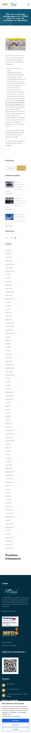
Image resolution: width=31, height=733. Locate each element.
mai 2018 (7, 520)
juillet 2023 (8, 340)
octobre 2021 (9, 399)
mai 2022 (7, 382)
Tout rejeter (16, 729)
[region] (15, 717)
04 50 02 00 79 (11, 684)
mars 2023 (8, 354)
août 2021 (8, 402)
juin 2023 (7, 344)
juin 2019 (7, 489)
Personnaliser (15, 725)
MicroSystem (12, 611)
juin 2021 (7, 409)
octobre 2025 (9, 268)
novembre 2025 (9, 264)
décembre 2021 (9, 392)
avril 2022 (8, 385)
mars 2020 (8, 461)
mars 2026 (8, 254)
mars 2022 (8, 389)
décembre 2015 (9, 548)
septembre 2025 (9, 271)
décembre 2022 (9, 364)
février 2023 (8, 357)
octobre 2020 (9, 437)
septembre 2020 (9, 441)
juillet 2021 (8, 406)
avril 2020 (8, 458)
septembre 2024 (9, 299)
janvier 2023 (8, 361)
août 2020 (8, 444)
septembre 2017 (9, 527)
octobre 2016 (9, 541)
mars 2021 (8, 420)
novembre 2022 (9, 368)
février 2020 (8, 465)
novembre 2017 (9, 524)
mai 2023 (7, 347)
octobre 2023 (9, 330)
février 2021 (8, 423)
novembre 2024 (9, 292)
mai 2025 (7, 274)
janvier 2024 (8, 319)
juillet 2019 (8, 485)
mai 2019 (7, 492)
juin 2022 (7, 378)
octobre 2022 (9, 371)
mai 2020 (7, 454)
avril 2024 (8, 309)
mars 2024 (8, 312)
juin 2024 (7, 302)
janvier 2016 (8, 544)
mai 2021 (7, 413)
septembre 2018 (9, 517)
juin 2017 (7, 530)
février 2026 (8, 257)
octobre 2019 (9, 479)
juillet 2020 (8, 447)
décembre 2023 (9, 323)
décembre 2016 (9, 537)
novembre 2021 (9, 396)
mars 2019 (8, 499)
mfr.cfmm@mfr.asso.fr (13, 689)
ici (10, 145)
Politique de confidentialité (13, 716)
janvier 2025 (8, 288)
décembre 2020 (9, 430)
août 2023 (8, 337)
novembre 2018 (9, 513)
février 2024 (8, 316)
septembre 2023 (9, 333)
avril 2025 (8, 278)
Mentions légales (6, 642)
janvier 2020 (8, 468)
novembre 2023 (9, 326)
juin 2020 (7, 451)
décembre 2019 (9, 472)
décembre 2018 (9, 510)
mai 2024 (7, 306)
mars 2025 (8, 281)
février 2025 (8, 285)
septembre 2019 (9, 482)
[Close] (29, 702)
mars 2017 (8, 534)
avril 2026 (8, 250)
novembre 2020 (9, 434)
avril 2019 (8, 496)
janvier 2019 (8, 506)
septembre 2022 (9, 375)
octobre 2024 (9, 295)
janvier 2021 (8, 427)
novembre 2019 (9, 475)
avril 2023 (8, 351)
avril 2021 (8, 416)
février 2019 (8, 503)
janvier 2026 (8, 261)
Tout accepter (15, 720)
